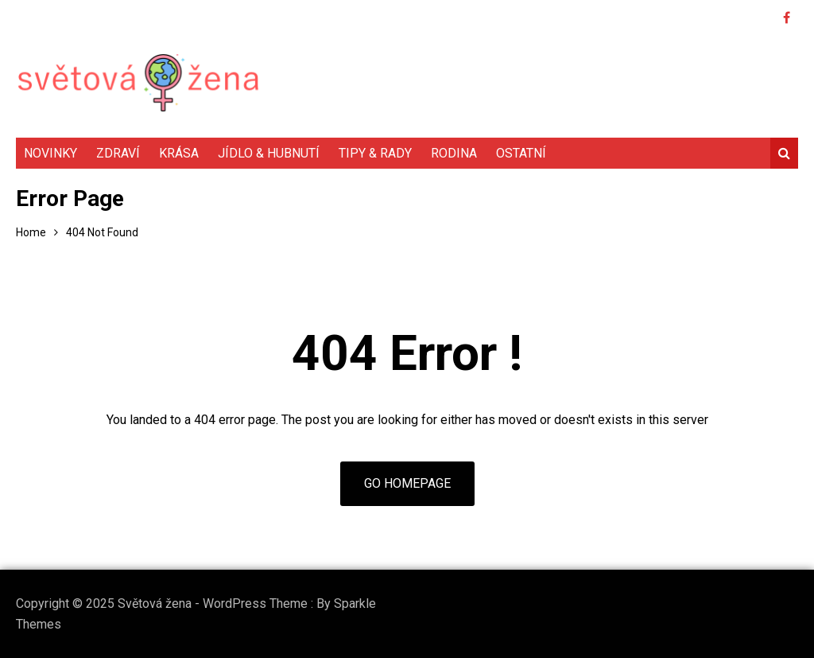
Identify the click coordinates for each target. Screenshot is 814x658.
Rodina (454, 153)
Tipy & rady (375, 153)
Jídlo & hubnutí (269, 153)
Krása (179, 153)
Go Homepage (407, 483)
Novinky (50, 153)
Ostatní (521, 153)
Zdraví (118, 153)
